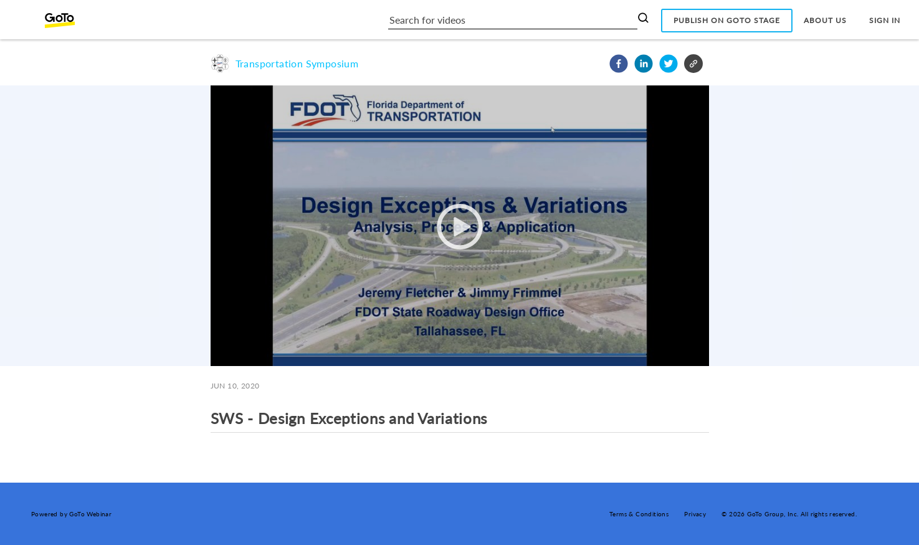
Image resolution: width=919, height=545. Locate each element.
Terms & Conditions (639, 514)
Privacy (695, 514)
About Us (825, 20)
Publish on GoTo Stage (727, 20)
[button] (618, 63)
